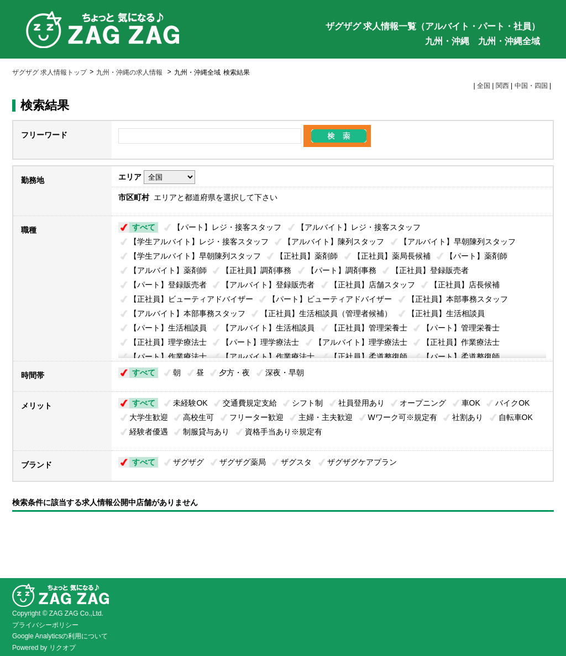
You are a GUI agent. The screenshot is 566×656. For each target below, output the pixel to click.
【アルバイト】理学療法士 (361, 342)
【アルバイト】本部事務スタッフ (187, 313)
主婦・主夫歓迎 (325, 417)
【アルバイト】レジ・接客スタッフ (359, 227)
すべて (143, 227)
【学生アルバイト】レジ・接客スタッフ (199, 241)
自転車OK (516, 417)
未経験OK (190, 402)
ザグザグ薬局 (242, 462)
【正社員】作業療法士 (461, 342)
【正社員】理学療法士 (168, 342)
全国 (483, 86)
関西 (502, 86)
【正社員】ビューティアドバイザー (191, 299)
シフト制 (307, 402)
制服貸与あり (206, 431)
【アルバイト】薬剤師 (168, 270)
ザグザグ (188, 462)
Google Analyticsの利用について (60, 636)
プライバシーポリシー (45, 625)
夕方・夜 (234, 372)
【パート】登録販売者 (168, 284)
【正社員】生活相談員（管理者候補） (326, 313)
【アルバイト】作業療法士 (268, 356)
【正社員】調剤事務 (256, 270)
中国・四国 (531, 86)
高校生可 (198, 417)
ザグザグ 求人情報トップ (49, 72)
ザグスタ (296, 462)
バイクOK (512, 402)
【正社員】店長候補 (465, 284)
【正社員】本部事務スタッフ (457, 299)
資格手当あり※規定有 (283, 431)
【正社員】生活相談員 (446, 313)
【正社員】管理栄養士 (368, 327)
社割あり (467, 417)
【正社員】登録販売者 (430, 270)
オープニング (423, 402)
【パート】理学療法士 (260, 342)
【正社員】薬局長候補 (392, 255)
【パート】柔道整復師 (461, 356)
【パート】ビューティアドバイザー (330, 299)
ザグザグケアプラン (362, 462)
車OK (471, 402)
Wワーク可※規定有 (402, 417)
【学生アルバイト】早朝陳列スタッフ (195, 255)
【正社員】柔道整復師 (368, 356)
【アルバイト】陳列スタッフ (334, 241)
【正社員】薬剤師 (307, 255)
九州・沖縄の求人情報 (130, 72)
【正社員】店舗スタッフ (372, 284)
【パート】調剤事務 (341, 270)
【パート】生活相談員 (168, 327)
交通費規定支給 (250, 402)
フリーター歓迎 (256, 417)
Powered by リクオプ (44, 648)
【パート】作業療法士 (168, 356)
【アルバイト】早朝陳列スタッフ (458, 241)
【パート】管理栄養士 (461, 327)
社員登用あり (361, 402)
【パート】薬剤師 (476, 255)
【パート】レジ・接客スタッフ (227, 227)
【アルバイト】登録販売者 (268, 284)
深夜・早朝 (284, 372)
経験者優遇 (148, 431)
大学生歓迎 (148, 417)
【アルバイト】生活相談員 (268, 327)
